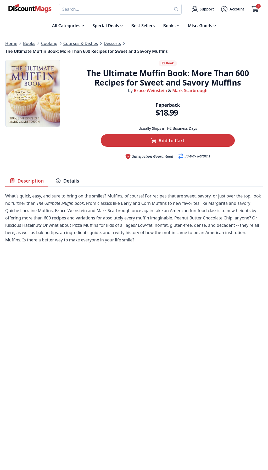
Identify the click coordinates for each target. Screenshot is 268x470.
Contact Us (145, 377)
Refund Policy (83, 384)
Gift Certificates (149, 390)
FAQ (138, 384)
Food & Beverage (22, 384)
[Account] (232, 9)
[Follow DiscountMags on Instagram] (94, 442)
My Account (145, 371)
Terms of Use (83, 415)
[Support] (203, 9)
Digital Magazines (23, 377)
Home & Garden (21, 390)
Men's (11, 396)
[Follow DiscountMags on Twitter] (73, 442)
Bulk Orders (146, 396)
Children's (15, 409)
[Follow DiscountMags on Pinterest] (83, 442)
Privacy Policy (83, 409)
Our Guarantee (84, 377)
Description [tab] (26, 181)
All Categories (19, 421)
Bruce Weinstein (150, 90)
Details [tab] (67, 181)
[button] (168, 140)
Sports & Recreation (25, 415)
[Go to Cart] (255, 9)
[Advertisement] (134, 301)
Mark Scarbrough (190, 90)
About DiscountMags (90, 371)
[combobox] (115, 9)
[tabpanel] (134, 225)
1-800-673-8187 (149, 416)
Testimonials (82, 396)
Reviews (78, 390)
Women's (14, 402)
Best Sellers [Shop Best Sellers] (143, 26)
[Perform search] (176, 9)
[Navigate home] (30, 8)
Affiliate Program (87, 402)
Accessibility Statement (93, 421)
